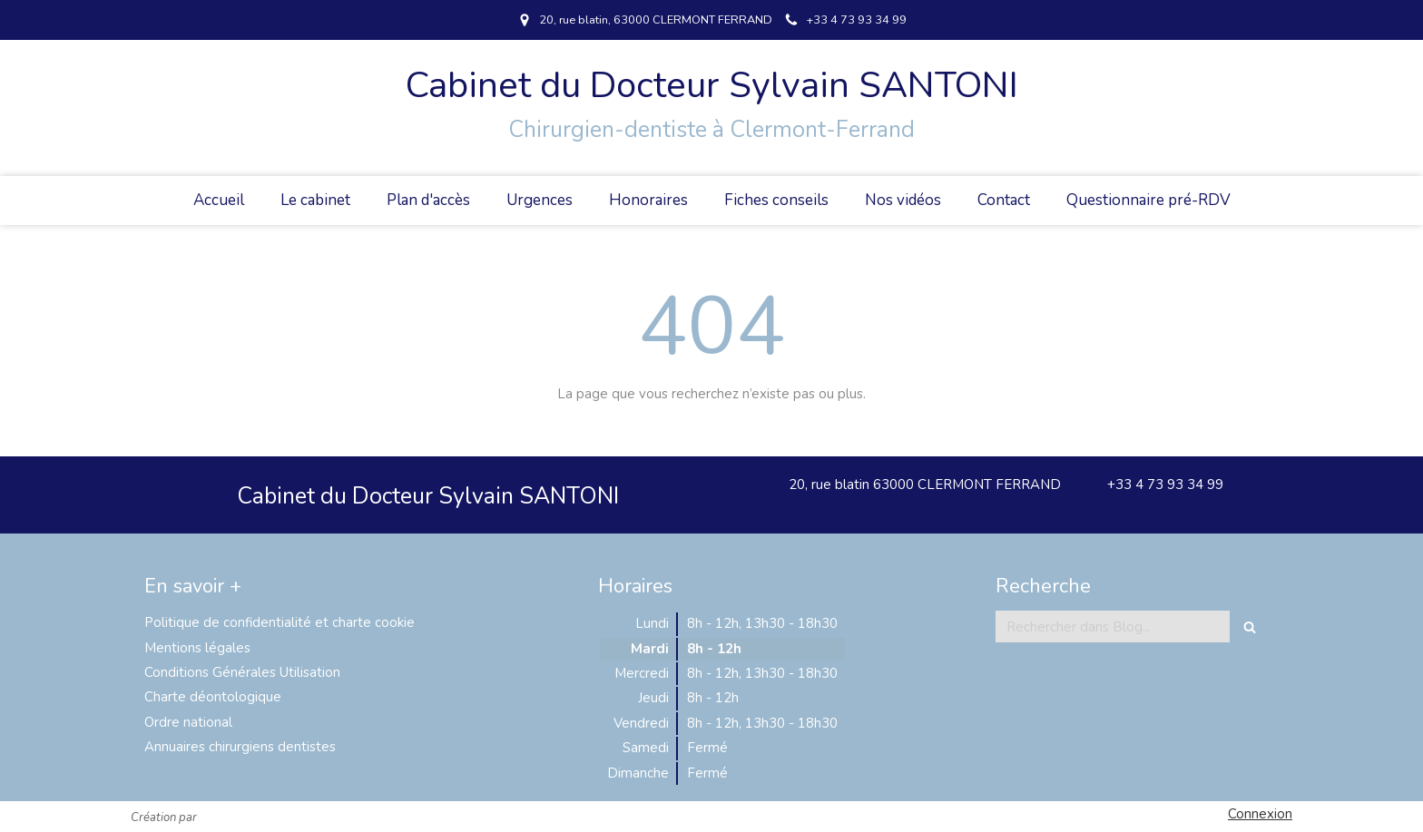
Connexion (1260, 814)
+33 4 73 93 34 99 (1165, 484)
